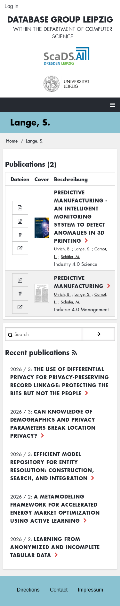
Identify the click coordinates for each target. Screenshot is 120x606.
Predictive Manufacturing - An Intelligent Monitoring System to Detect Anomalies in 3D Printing (81, 216)
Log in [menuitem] (11, 6)
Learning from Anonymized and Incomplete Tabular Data (55, 547)
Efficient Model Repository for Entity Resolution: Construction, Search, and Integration (52, 466)
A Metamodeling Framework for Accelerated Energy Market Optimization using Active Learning (55, 508)
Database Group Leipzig (60, 19)
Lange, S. (83, 249)
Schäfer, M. (70, 256)
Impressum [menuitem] (90, 589)
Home (12, 140)
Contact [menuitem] (59, 589)
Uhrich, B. (62, 249)
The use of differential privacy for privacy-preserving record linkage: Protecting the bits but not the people (59, 381)
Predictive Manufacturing (79, 282)
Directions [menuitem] (28, 589)
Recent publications (37, 352)
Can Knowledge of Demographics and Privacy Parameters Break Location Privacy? (53, 423)
